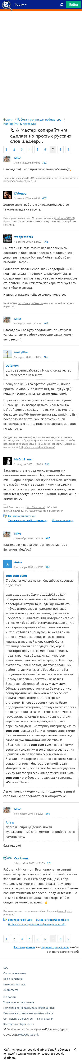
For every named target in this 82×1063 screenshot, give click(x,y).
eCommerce (10, 990)
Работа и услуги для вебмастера (39, 119)
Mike (17, 158)
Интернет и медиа (15, 984)
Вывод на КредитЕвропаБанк (52, 919)
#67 (48, 538)
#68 (48, 567)
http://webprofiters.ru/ (30, 303)
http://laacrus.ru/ (36, 507)
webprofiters (23, 237)
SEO (5, 967)
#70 (49, 863)
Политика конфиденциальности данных (29, 1008)
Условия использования (18, 1002)
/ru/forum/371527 (64, 218)
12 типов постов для (63, 520)
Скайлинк (21, 858)
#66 (47, 464)
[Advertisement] (41, 21)
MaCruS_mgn (23, 459)
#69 (48, 813)
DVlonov (20, 193)
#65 (46, 357)
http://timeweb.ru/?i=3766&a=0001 (22, 510)
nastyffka (21, 352)
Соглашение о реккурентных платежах (28, 1018)
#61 (44, 162)
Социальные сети (14, 973)
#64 (46, 323)
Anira (18, 562)
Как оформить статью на (22, 515)
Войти (73, 4)
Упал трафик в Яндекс (20, 919)
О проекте (10, 997)
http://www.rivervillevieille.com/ (37, 447)
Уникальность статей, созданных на (28, 520)
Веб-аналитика (13, 979)
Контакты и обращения (18, 1024)
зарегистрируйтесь (55, 947)
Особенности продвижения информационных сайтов (38, 924)
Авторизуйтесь (24, 947)
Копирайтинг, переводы (19, 124)
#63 (46, 241)
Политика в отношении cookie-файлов (28, 1013)
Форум (8, 119)
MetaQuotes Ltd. (28, 1034)
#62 (44, 198)
